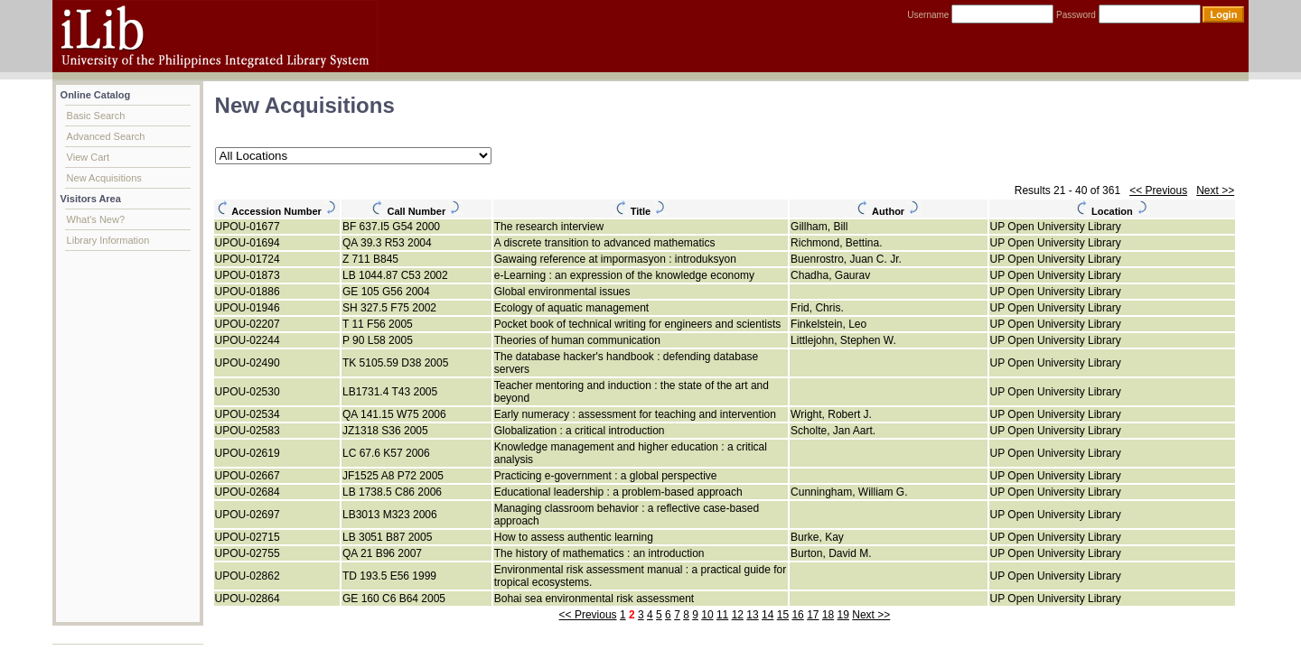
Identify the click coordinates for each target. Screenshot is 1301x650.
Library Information (108, 240)
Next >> (1215, 190)
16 (797, 614)
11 (722, 614)
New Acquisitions (104, 177)
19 (843, 614)
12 (738, 614)
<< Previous (1158, 190)
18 (828, 614)
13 (752, 614)
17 (813, 614)
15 (783, 614)
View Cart (88, 157)
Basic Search (96, 115)
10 (707, 614)
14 (767, 614)
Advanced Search (106, 136)
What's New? (96, 219)
